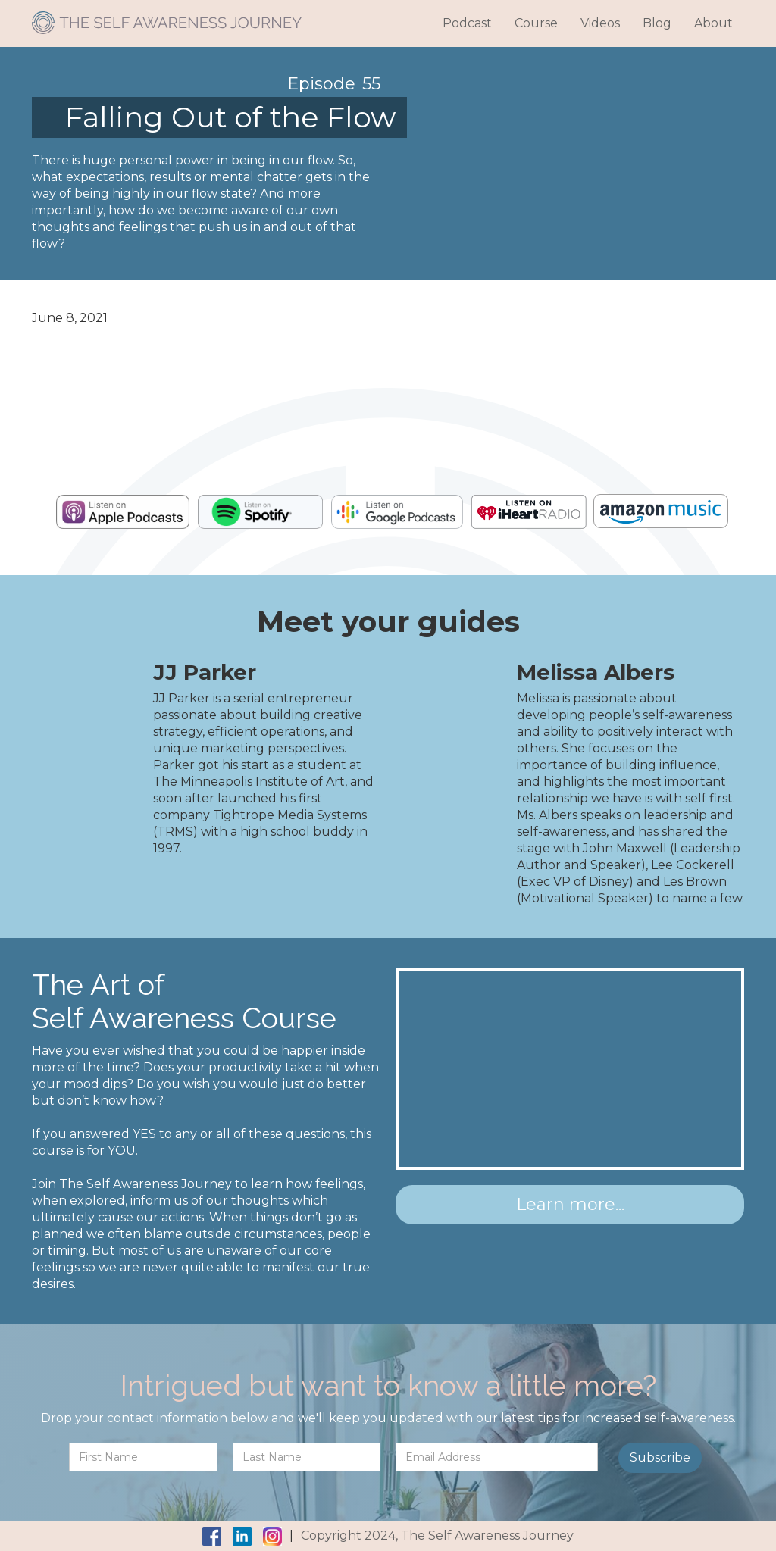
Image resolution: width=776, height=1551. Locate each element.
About (713, 23)
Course (536, 23)
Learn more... (570, 1204)
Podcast (467, 23)
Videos (600, 23)
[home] (167, 17)
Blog (657, 23)
